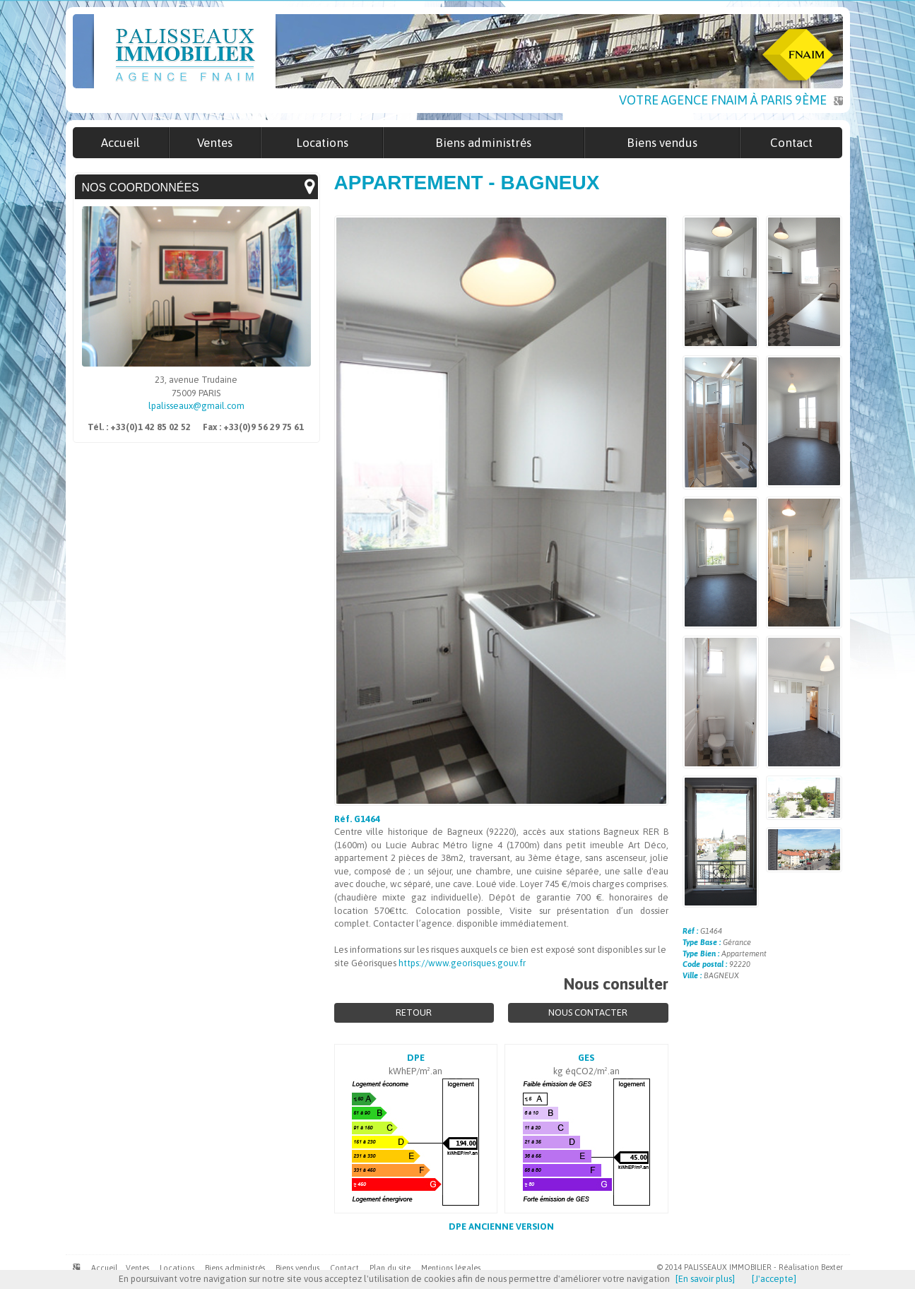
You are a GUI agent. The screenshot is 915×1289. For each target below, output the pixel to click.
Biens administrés (235, 1268)
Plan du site (390, 1268)
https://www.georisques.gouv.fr (462, 963)
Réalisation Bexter (811, 1267)
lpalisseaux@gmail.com (196, 405)
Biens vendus (297, 1268)
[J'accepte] (774, 1278)
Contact (344, 1268)
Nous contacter (587, 1012)
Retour (414, 1012)
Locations (177, 1268)
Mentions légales (450, 1268)
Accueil (104, 1268)
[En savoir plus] (705, 1278)
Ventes (137, 1268)
